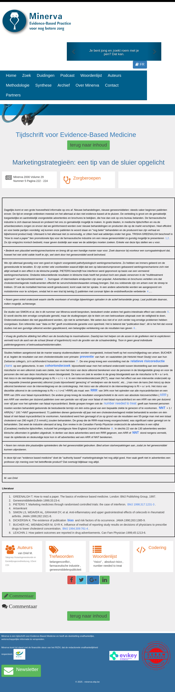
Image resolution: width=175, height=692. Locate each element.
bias (70, 520)
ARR (163, 395)
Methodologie (17, 85)
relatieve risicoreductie (148, 361)
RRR (94, 390)
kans (8, 365)
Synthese (43, 85)
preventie (87, 356)
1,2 (167, 238)
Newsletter (21, 671)
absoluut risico (113, 561)
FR (139, 64)
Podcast (67, 75)
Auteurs (114, 75)
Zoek (26, 75)
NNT (162, 408)
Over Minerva (87, 85)
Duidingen (45, 75)
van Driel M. (25, 553)
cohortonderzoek (58, 365)
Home (11, 75)
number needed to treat (120, 403)
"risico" (97, 561)
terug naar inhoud (88, 145)
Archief (63, 85)
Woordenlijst (91, 75)
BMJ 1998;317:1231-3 (140, 504)
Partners (13, 95)
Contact (112, 85)
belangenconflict (59, 561)
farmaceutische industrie (64, 565)
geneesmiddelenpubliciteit (65, 569)
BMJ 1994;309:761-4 (75, 528)
